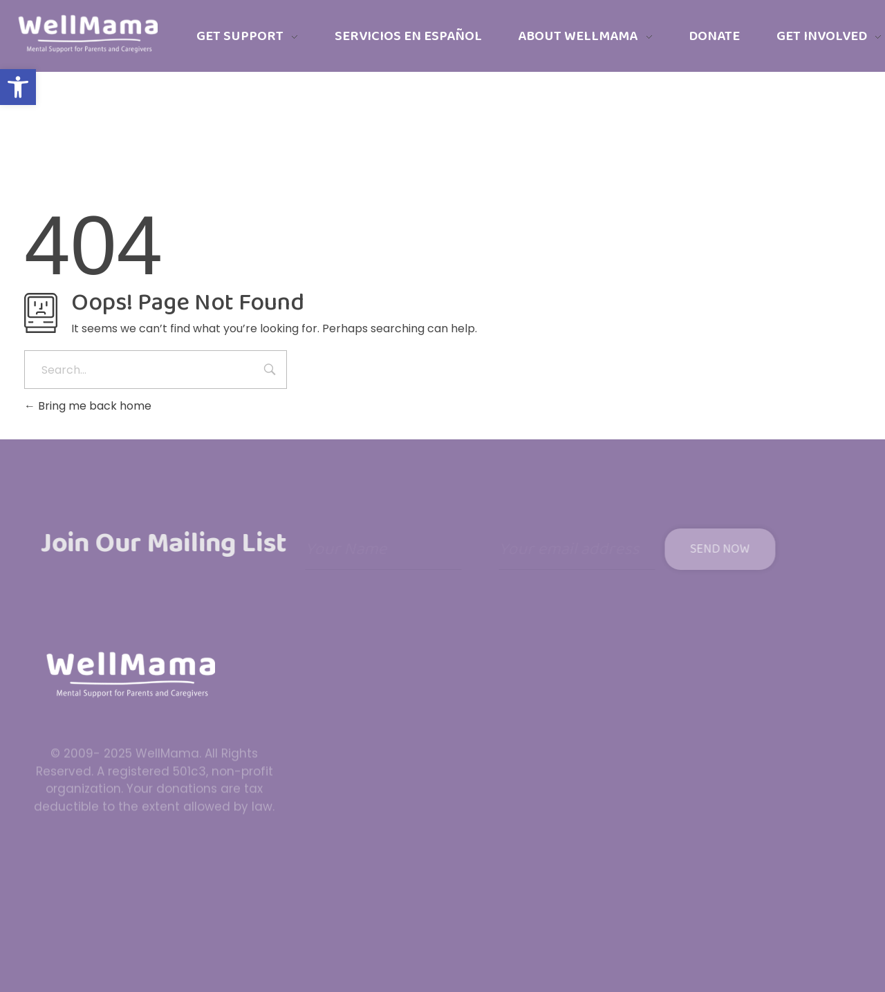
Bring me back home (87, 406)
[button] (18, 87)
